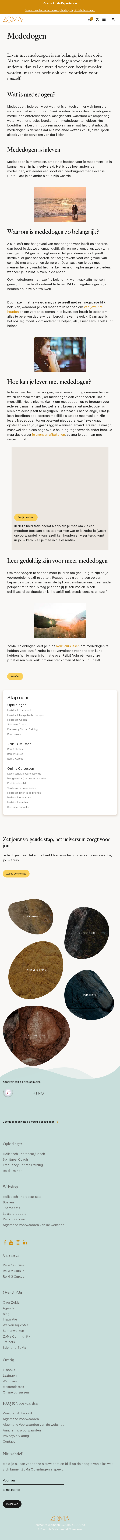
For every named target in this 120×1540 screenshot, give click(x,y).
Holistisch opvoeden (19, 797)
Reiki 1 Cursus (15, 749)
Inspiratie (10, 1319)
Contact (9, 1441)
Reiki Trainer (14, 734)
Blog (6, 1313)
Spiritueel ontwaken (18, 807)
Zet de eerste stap (16, 873)
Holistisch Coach (17, 720)
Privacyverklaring (16, 1436)
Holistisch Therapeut (19, 710)
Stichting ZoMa (14, 1347)
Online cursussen (16, 1392)
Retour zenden (14, 1219)
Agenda (9, 1308)
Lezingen (10, 1375)
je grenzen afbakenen (48, 434)
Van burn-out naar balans (22, 788)
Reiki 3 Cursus (15, 759)
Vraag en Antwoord (17, 1413)
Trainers (9, 1342)
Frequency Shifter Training (22, 729)
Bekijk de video (26, 517)
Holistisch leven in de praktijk (24, 793)
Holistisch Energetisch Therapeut (26, 715)
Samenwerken (13, 1330)
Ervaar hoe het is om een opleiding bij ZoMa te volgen (60, 10)
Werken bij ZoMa (15, 1325)
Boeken (8, 1202)
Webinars (10, 1381)
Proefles (15, 676)
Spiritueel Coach (16, 724)
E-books (9, 1370)
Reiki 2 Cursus (15, 754)
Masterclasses (13, 1386)
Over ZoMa (11, 1302)
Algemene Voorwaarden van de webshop (34, 1225)
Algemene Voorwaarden (21, 1419)
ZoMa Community (16, 1336)
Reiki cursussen (68, 646)
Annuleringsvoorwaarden (22, 1430)
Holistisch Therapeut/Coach (24, 1154)
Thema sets (11, 1208)
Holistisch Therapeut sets (22, 1196)
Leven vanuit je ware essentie (24, 774)
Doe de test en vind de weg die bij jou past (28, 1122)
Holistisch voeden (17, 802)
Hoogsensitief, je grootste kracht (26, 778)
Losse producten (15, 1213)
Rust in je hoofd (16, 783)
